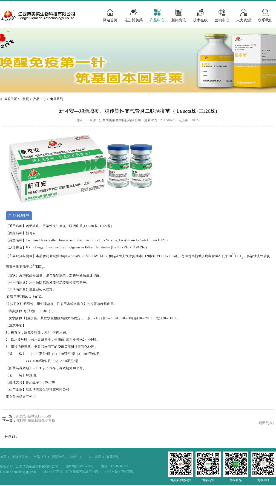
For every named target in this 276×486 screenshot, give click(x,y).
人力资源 (243, 20)
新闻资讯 (178, 20)
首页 (26, 99)
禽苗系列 (56, 99)
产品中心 (157, 20)
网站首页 (110, 20)
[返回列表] (266, 423)
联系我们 (265, 20)
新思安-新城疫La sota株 (34, 416)
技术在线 (200, 20)
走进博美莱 (133, 20)
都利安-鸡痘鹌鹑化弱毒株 (35, 421)
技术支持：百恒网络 (119, 472)
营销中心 (222, 20)
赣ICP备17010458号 (79, 466)
